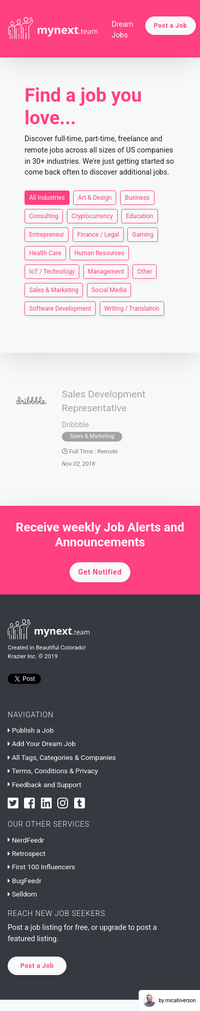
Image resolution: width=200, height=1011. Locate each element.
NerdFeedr (26, 840)
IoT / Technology (52, 271)
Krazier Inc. (22, 656)
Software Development (60, 308)
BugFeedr (24, 880)
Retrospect (27, 853)
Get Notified (100, 572)
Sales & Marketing (53, 289)
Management (106, 271)
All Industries (47, 197)
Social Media (109, 289)
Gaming (142, 234)
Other (144, 271)
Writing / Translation (132, 308)
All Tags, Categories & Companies (62, 757)
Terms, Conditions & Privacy (53, 771)
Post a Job (170, 25)
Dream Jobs (122, 30)
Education (139, 216)
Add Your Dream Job (42, 743)
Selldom (22, 894)
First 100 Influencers (41, 867)
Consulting (43, 216)
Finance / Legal (98, 234)
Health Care (45, 253)
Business (137, 197)
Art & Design (95, 197)
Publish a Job (31, 730)
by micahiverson (169, 1001)
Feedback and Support (44, 784)
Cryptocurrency (92, 216)
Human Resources (99, 253)
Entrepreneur (46, 234)
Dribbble (75, 425)
